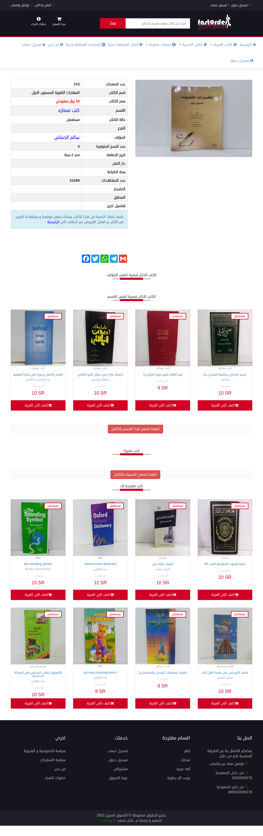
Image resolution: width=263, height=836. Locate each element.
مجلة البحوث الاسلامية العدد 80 (225, 567)
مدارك (185, 770)
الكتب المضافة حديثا (125, 44)
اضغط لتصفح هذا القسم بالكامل (135, 432)
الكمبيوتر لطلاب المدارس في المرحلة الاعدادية (38, 681)
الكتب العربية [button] (223, 44)
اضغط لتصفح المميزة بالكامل (135, 478)
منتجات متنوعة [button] (161, 44)
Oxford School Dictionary (100, 567)
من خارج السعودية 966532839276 (234, 800)
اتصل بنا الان (44, 5)
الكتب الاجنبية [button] (193, 44)
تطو (187, 761)
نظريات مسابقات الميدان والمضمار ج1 (162, 679)
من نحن (55, 44)
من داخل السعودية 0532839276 (233, 786)
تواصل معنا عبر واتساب (228, 774)
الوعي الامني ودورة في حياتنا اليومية (38, 374)
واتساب (108, 830)
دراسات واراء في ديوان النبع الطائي (100, 374)
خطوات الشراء (55, 788)
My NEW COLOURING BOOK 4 (100, 679)
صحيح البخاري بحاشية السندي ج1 (225, 374)
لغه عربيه (183, 779)
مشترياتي (120, 779)
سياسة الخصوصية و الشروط (44, 761)
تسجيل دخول (241, 5)
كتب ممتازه (69, 110)
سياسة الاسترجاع (53, 770)
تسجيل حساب (220, 5)
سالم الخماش (67, 137)
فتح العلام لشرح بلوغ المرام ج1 (162, 374)
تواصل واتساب (22, 5)
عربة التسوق (118, 788)
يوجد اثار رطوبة (178, 788)
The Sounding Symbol (38, 567)
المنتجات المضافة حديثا (85, 44)
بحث (113, 23)
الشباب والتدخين (162, 567)
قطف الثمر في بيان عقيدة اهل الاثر (225, 679)
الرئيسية (248, 44)
